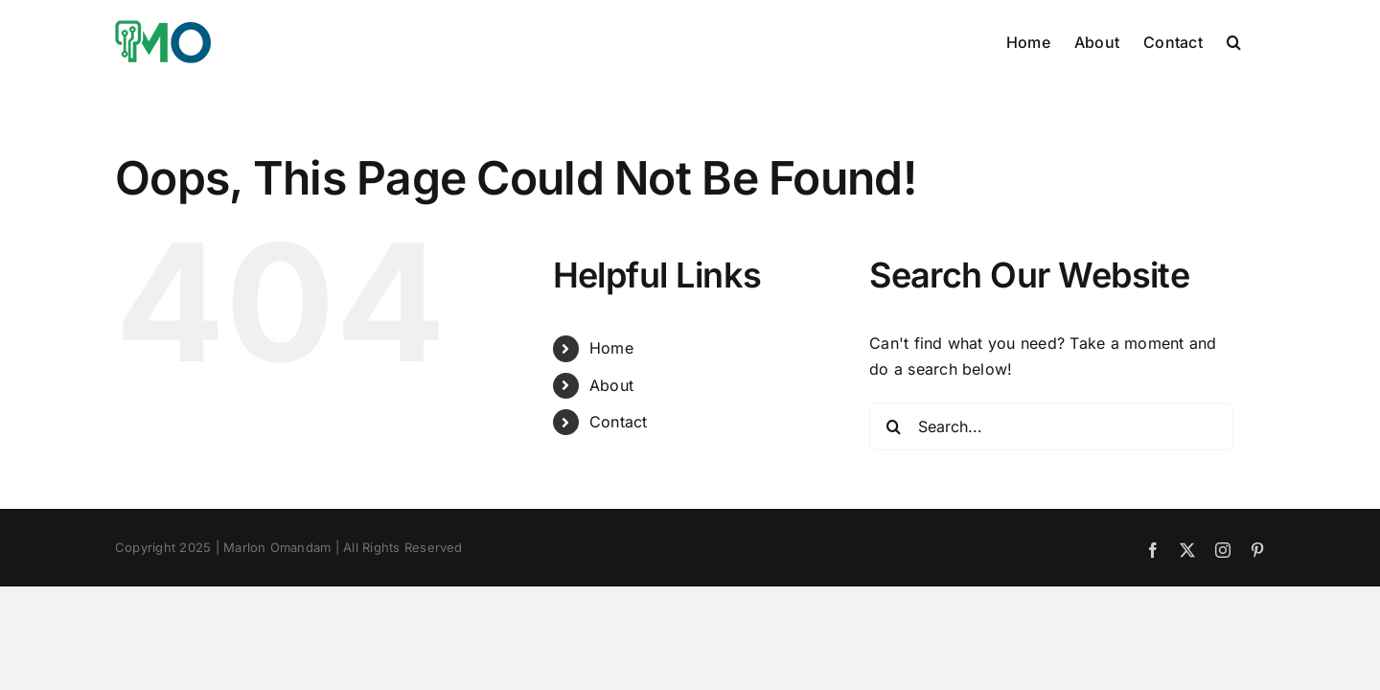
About (611, 385)
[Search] (893, 426)
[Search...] (1051, 426)
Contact (618, 421)
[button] (1258, 40)
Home (611, 347)
